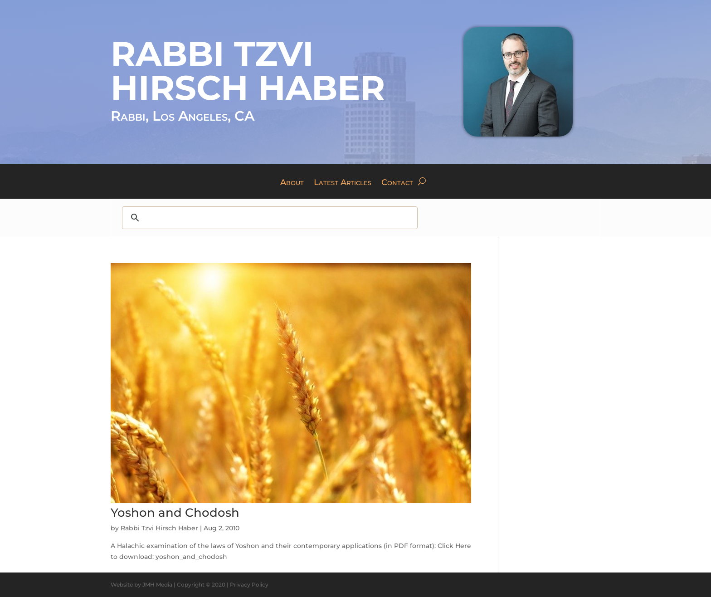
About (292, 183)
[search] (269, 217)
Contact (397, 183)
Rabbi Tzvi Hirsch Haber (159, 528)
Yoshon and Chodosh (175, 512)
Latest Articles (342, 183)
